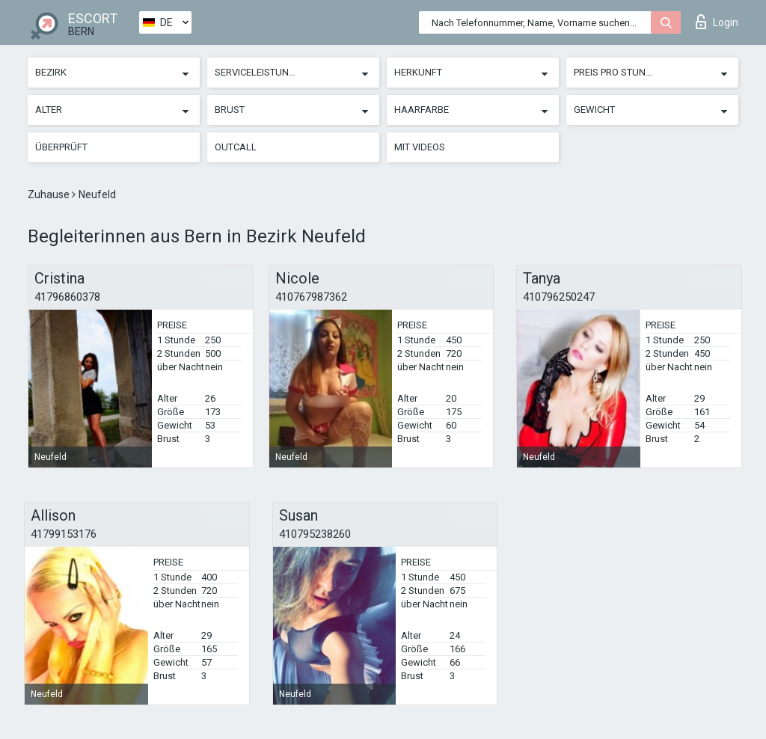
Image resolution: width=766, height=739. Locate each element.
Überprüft (61, 147)
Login (717, 21)
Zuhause (50, 194)
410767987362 (311, 297)
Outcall (236, 147)
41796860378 (67, 297)
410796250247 (559, 297)
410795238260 (315, 534)
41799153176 (63, 534)
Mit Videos (419, 147)
